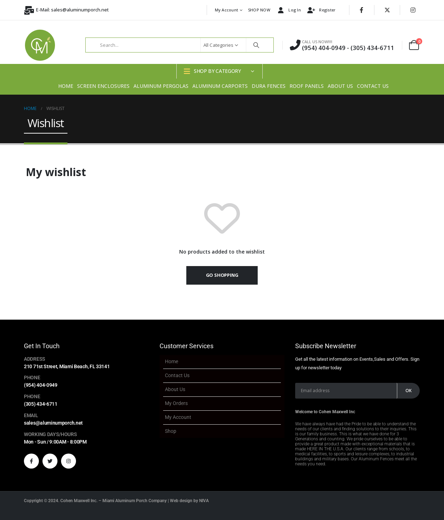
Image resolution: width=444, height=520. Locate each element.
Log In (288, 10)
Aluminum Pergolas (160, 85)
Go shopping (222, 275)
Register (320, 10)
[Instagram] (413, 10)
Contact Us (373, 85)
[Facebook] (361, 10)
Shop (170, 431)
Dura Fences (269, 85)
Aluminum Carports (220, 85)
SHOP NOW (259, 9)
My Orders (176, 403)
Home (65, 85)
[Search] (256, 45)
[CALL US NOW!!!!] (342, 45)
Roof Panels (306, 85)
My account (226, 9)
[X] (387, 10)
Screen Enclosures (103, 85)
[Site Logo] (40, 45)
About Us (340, 85)
